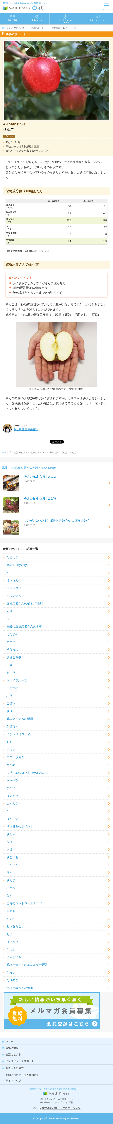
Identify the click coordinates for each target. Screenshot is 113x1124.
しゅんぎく (13, 803)
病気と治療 (12, 1047)
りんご (10, 872)
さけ (9, 711)
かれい (10, 972)
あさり (10, 672)
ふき (9, 664)
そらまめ (12, 649)
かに (9, 572)
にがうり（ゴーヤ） (19, 734)
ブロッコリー (15, 588)
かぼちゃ (12, 726)
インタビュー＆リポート (20, 1061)
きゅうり (12, 941)
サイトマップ (13, 1080)
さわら (10, 834)
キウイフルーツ (16, 680)
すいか (10, 918)
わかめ (10, 764)
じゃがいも (13, 957)
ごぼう (10, 703)
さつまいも (13, 595)
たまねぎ (12, 557)
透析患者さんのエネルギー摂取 (27, 964)
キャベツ (12, 780)
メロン (10, 749)
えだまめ (12, 634)
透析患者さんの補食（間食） (25, 603)
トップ (6, 28)
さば (9, 849)
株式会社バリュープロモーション (61, 1108)
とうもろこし (15, 926)
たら (9, 811)
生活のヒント (20, 28)
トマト (10, 911)
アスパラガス (15, 757)
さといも (12, 857)
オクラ (10, 641)
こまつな (12, 687)
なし (9, 618)
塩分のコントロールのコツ (24, 903)
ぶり (9, 695)
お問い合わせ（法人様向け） (22, 1074)
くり (9, 611)
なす (9, 895)
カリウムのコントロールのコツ (27, 772)
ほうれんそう (15, 580)
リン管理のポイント (19, 826)
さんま (10, 880)
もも (9, 741)
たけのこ (12, 980)
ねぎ (9, 841)
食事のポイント (38, 28)
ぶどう (10, 887)
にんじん (12, 864)
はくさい (12, 818)
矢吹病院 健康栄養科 (26, 429)
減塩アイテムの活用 (19, 718)
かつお (10, 949)
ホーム (9, 1041)
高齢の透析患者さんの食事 (24, 626)
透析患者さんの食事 (19, 988)
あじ (9, 934)
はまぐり (12, 795)
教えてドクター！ (97, 17)
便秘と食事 (13, 657)
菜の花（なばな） (18, 565)
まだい (10, 788)
